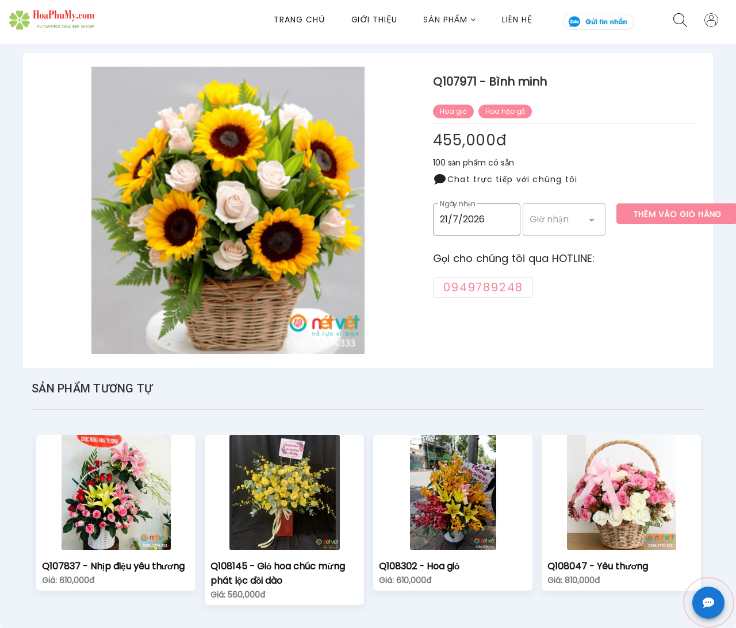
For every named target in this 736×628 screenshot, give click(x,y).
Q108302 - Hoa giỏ (419, 566)
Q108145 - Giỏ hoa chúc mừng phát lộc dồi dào (277, 573)
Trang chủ (299, 19)
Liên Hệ (517, 19)
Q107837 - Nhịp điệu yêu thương (113, 566)
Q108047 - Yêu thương (597, 566)
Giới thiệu (374, 19)
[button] (462, 20)
